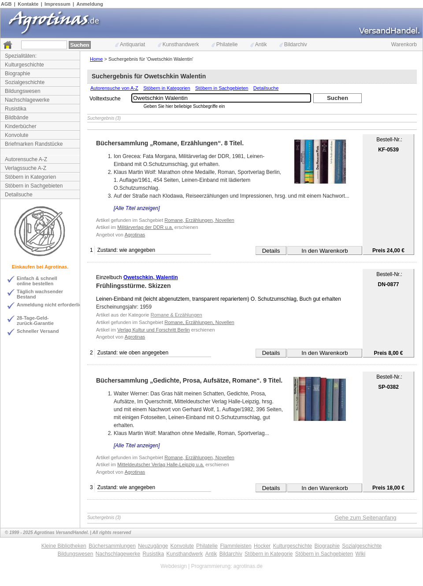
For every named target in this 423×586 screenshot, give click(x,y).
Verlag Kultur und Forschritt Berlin (153, 329)
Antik (258, 44)
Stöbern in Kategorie (269, 554)
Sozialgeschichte (25, 82)
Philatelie (225, 44)
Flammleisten (235, 546)
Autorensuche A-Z (26, 159)
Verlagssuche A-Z (25, 168)
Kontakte (28, 4)
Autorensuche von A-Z (114, 88)
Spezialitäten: (21, 56)
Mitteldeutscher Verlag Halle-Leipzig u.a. (160, 464)
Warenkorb (404, 44)
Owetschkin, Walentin (150, 277)
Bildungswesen (23, 91)
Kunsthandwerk (178, 44)
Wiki (361, 554)
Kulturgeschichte (24, 65)
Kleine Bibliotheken (63, 546)
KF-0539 (388, 150)
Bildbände (16, 117)
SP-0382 (388, 387)
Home (96, 59)
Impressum (57, 4)
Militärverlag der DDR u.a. (145, 227)
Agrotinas (135, 234)
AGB (6, 4)
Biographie (17, 73)
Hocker (262, 546)
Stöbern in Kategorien (30, 177)
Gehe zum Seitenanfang (365, 517)
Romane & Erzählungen (176, 314)
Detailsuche (19, 195)
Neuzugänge (153, 546)
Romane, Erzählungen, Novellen (199, 220)
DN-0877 (388, 284)
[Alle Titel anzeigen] (137, 208)
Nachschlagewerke (27, 100)
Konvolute (16, 135)
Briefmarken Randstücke (34, 144)
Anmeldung (90, 4)
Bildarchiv (293, 44)
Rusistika (15, 109)
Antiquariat (130, 44)
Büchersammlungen (112, 546)
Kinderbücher (20, 126)
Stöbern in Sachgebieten (34, 186)
